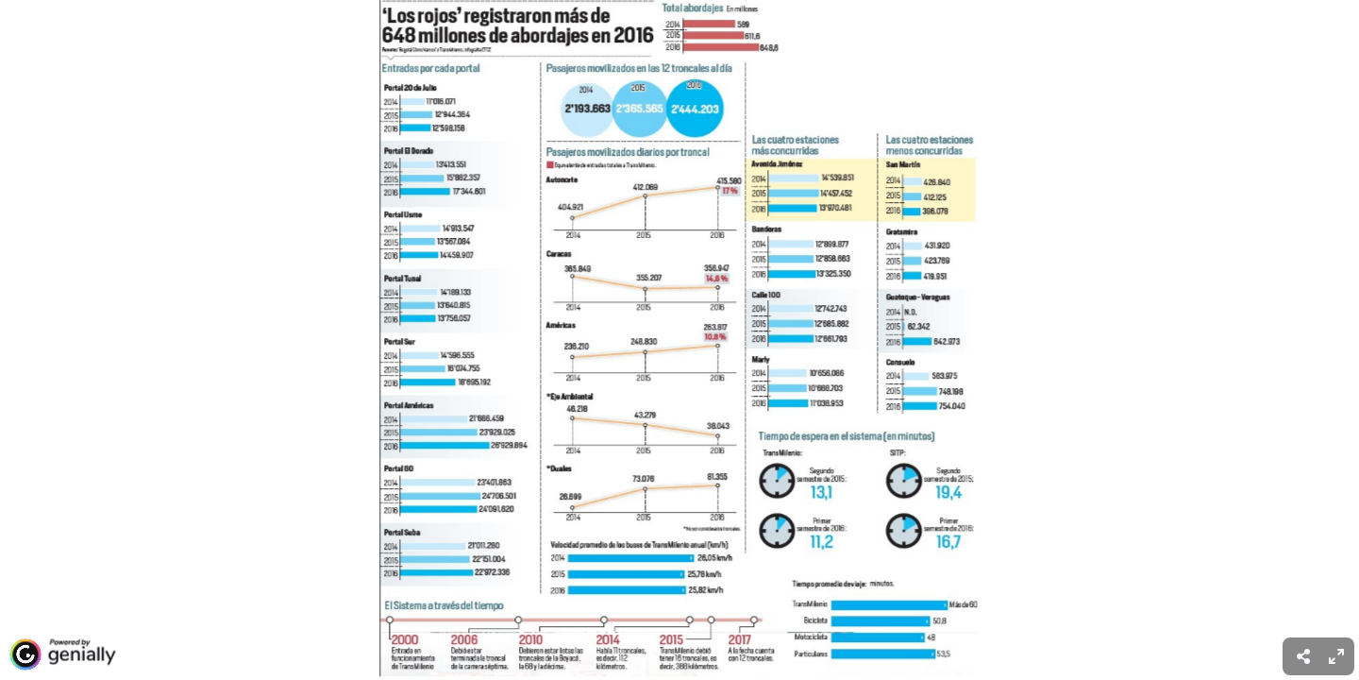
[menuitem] (1336, 656)
